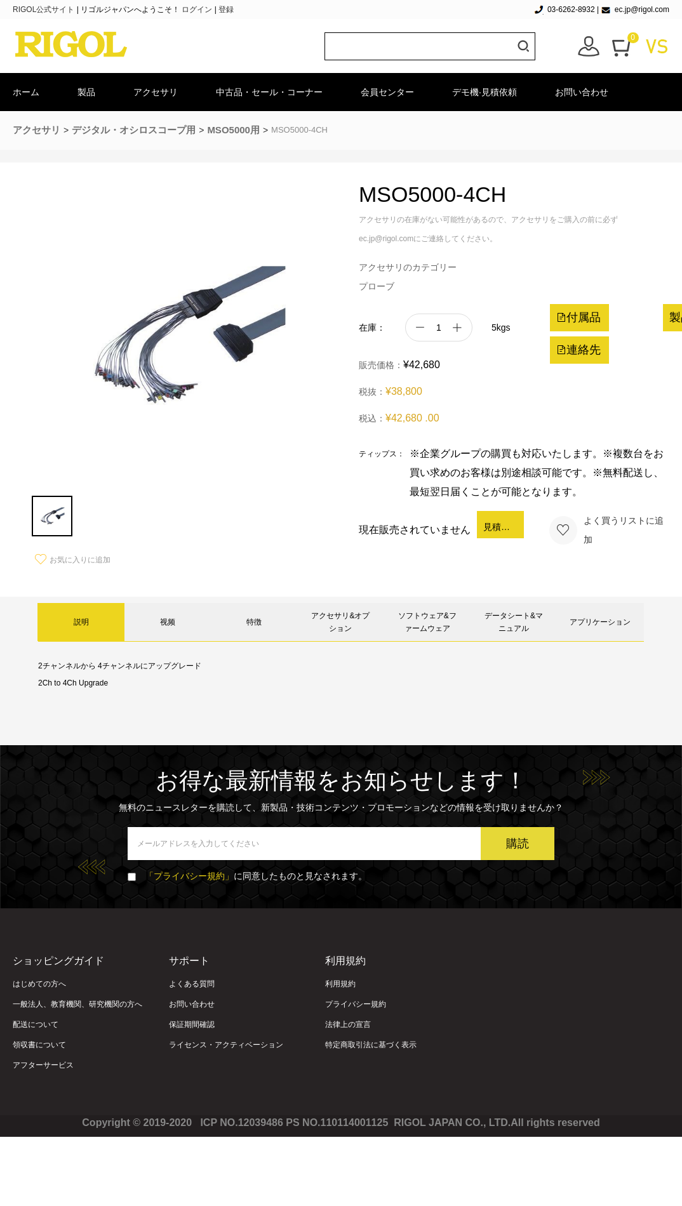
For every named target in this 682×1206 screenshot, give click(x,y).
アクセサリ (155, 92)
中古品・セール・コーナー (269, 92)
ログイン (197, 9)
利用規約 (340, 983)
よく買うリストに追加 (606, 530)
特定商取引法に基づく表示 (371, 1044)
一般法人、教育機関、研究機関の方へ (77, 1004)
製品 (86, 92)
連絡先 (578, 349)
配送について (35, 1024)
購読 (517, 843)
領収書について (39, 1044)
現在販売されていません (415, 529)
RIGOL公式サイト (45, 9)
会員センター (387, 92)
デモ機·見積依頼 (484, 92)
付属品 (578, 317)
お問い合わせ (581, 92)
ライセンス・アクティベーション (226, 1044)
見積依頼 (501, 527)
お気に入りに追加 (72, 559)
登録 (226, 9)
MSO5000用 (233, 129)
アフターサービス (43, 1065)
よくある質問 (192, 983)
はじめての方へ (39, 983)
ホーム (26, 92)
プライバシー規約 (355, 1004)
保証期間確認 (192, 1024)
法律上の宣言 (348, 1024)
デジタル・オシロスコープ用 (134, 129)
